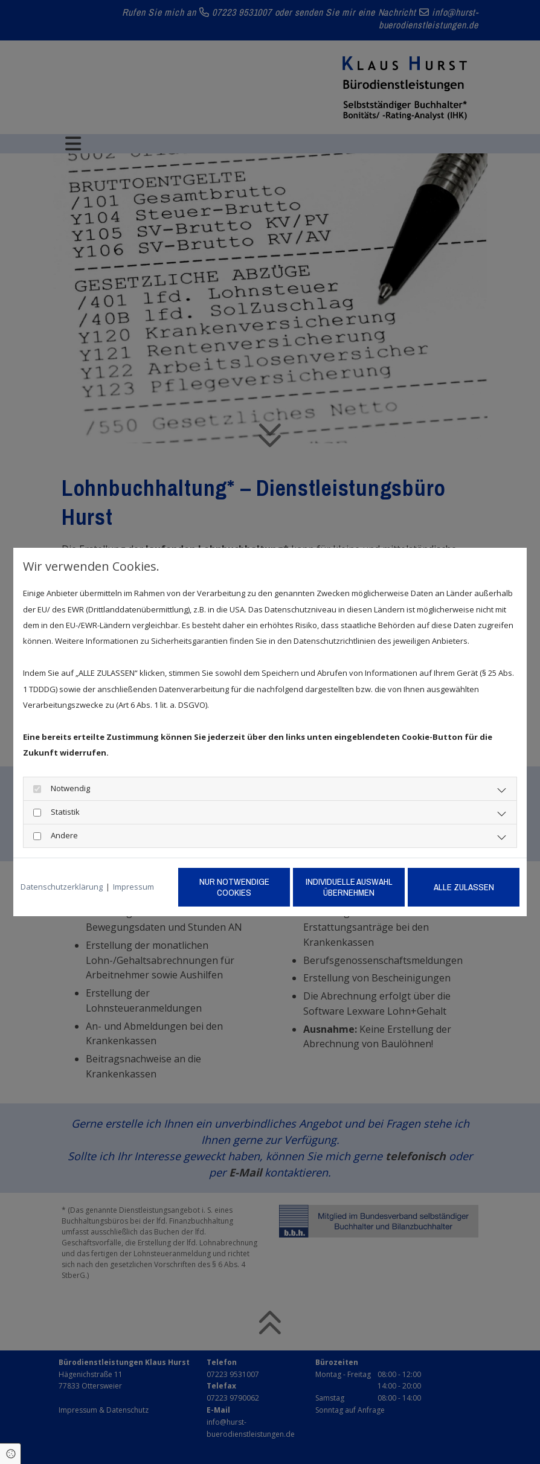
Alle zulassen (464, 887)
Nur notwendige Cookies (234, 887)
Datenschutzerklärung (62, 886)
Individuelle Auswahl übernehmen (349, 887)
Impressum (133, 886)
